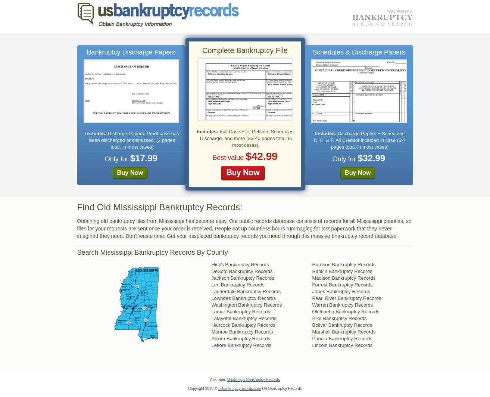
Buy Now (130, 173)
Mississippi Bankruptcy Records (253, 380)
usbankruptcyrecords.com (239, 389)
